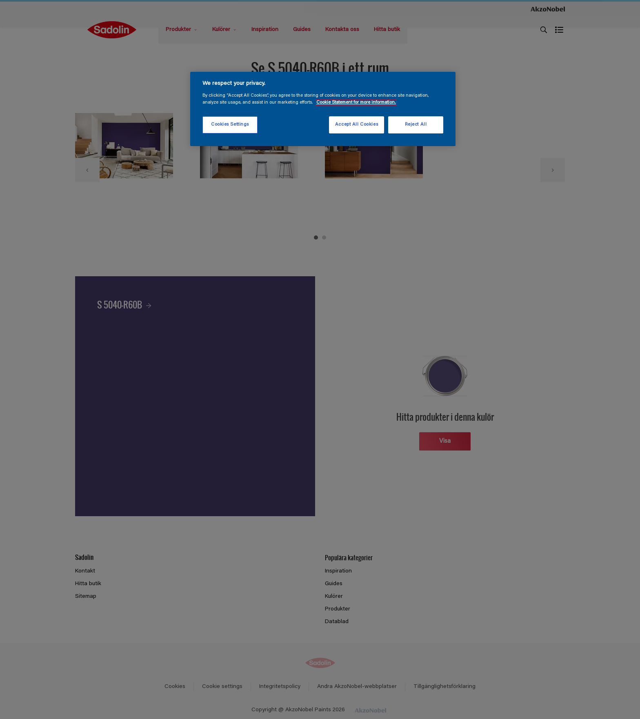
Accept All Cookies (356, 124)
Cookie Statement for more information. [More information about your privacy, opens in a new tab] (356, 102)
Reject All (416, 124)
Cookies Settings (230, 124)
